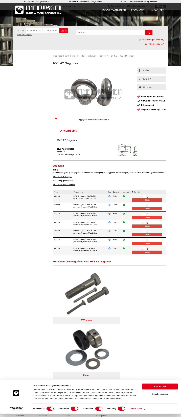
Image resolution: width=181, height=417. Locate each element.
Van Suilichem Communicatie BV (83, 356)
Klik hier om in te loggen (62, 177)
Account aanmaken (114, 10)
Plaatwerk (101, 342)
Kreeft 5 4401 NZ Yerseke (150, 332)
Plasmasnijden (103, 332)
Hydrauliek (102, 330)
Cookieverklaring (136, 353)
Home (72, 56)
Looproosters (69, 337)
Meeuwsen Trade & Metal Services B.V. (62, 353)
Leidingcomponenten (46, 337)
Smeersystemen (44, 345)
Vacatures (157, 10)
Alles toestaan (160, 390)
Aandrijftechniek (44, 330)
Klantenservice (22, 337)
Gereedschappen (70, 342)
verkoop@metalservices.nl (150, 336)
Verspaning (102, 340)
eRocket (115, 356)
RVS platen (102, 335)
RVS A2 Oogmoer (127, 56)
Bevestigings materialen (86, 56)
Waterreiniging (69, 345)
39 (113, 359)
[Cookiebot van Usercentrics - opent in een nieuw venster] (16, 412)
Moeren (101, 56)
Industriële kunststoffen (47, 347)
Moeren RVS (112, 56)
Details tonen (136, 412)
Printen (145, 87)
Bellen (144, 70)
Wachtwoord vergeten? (24, 35)
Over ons (84, 353)
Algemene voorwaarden (117, 353)
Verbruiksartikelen (45, 342)
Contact (19, 342)
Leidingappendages (71, 335)
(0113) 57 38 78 (146, 334)
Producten (138, 10)
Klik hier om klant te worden (64, 185)
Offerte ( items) (154, 44)
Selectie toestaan (160, 397)
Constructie (102, 347)
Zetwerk (101, 337)
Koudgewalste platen (106, 345)
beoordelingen (120, 359)
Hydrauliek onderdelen (47, 335)
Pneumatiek (42, 340)
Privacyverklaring (97, 353)
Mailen (145, 78)
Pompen (67, 340)
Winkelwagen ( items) (151, 40)
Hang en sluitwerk (71, 332)
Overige (67, 347)
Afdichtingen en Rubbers (73, 330)
